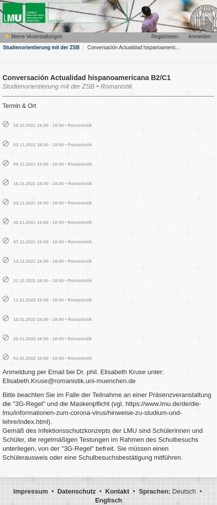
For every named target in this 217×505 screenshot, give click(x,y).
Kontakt (117, 491)
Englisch (108, 500)
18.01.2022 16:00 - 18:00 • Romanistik (52, 319)
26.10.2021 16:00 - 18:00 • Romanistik (52, 125)
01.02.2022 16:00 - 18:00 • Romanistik (52, 358)
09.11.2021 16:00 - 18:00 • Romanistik (52, 164)
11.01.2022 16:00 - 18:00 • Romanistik (52, 300)
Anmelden (199, 36)
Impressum (30, 491)
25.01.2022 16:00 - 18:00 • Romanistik (52, 338)
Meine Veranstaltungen (33, 36)
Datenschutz (76, 491)
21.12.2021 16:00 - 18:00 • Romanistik (52, 280)
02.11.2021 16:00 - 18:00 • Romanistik (52, 144)
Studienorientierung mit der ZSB (41, 47)
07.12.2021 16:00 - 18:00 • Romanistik (52, 241)
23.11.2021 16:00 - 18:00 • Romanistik (52, 203)
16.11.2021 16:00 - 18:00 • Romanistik (52, 183)
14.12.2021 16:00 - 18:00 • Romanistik (52, 261)
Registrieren (164, 36)
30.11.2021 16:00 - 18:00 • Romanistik (52, 222)
